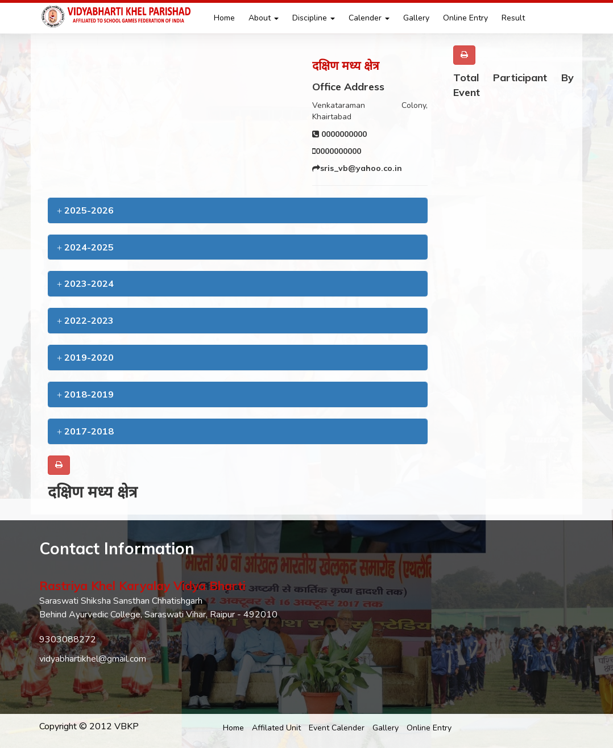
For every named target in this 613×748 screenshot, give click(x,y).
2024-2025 (85, 247)
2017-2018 (85, 431)
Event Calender (337, 727)
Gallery (416, 17)
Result (513, 17)
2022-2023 (85, 320)
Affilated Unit (276, 727)
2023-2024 (85, 283)
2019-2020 (85, 357)
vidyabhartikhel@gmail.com (92, 659)
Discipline (313, 17)
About (263, 17)
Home (224, 17)
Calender (369, 17)
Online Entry (465, 17)
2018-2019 (85, 394)
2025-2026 (85, 210)
